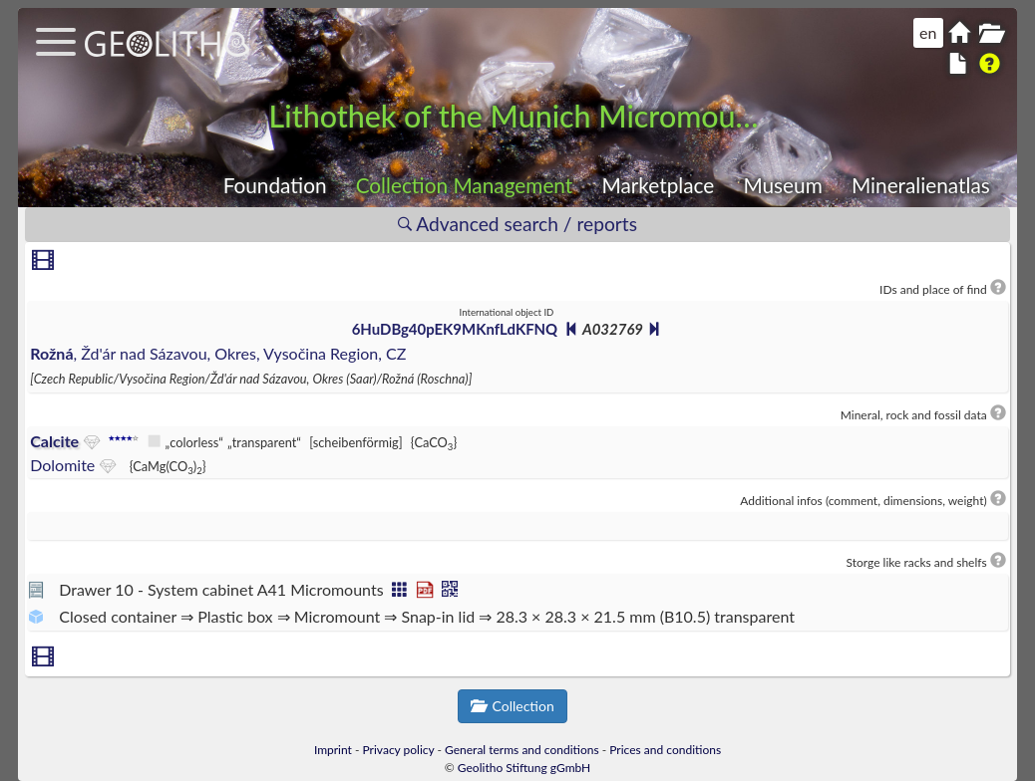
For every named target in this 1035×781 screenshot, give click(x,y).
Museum (782, 184)
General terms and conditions (522, 749)
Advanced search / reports (517, 223)
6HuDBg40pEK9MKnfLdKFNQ (455, 329)
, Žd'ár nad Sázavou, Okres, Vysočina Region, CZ (218, 353)
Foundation (275, 184)
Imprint (333, 749)
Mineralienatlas (921, 184)
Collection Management (464, 184)
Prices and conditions (665, 749)
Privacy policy (399, 749)
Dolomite (62, 464)
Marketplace (657, 184)
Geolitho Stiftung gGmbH (524, 767)
